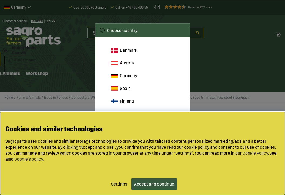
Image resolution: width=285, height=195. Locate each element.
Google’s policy (28, 159)
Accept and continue (154, 184)
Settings (119, 184)
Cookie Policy (255, 153)
